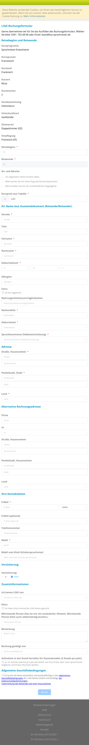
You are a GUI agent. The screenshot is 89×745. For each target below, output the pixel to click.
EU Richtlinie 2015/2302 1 (44, 734)
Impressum (44, 719)
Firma (5, 415)
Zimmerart (7, 124)
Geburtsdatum (10, 262)
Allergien (6, 276)
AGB (44, 710)
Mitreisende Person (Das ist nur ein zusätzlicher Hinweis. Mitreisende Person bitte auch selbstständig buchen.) (41, 615)
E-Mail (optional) (11, 515)
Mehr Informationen (34, 16)
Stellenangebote (44, 724)
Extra (5, 288)
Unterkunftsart (10, 113)
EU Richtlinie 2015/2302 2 (44, 739)
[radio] (20, 177)
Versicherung (9, 572)
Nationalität (8, 310)
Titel (4, 226)
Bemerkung (8, 629)
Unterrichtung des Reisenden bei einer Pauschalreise (26, 683)
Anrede (5, 214)
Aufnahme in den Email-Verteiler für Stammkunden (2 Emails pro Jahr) (41, 658)
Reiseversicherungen (44, 705)
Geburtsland (8, 322)
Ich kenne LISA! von (12, 592)
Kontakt (44, 729)
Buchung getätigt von (14, 646)
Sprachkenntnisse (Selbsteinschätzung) (24, 334)
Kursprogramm (10, 45)
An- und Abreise (10, 171)
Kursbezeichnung (11, 102)
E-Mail (5, 502)
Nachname (7, 250)
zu (3, 427)
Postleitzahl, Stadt (12, 372)
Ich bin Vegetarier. (13, 292)
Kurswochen (8, 90)
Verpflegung (8, 135)
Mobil (4, 540)
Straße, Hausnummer (14, 351)
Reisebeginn (8, 147)
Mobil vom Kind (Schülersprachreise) (22, 552)
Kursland (6, 68)
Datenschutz (44, 714)
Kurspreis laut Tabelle (14, 193)
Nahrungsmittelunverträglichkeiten (22, 298)
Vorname (6, 238)
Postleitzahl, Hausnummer (16, 460)
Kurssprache (8, 57)
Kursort (5, 79)
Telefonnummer (11, 528)
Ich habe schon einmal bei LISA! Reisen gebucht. (27, 608)
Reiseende (7, 159)
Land (4, 393)
